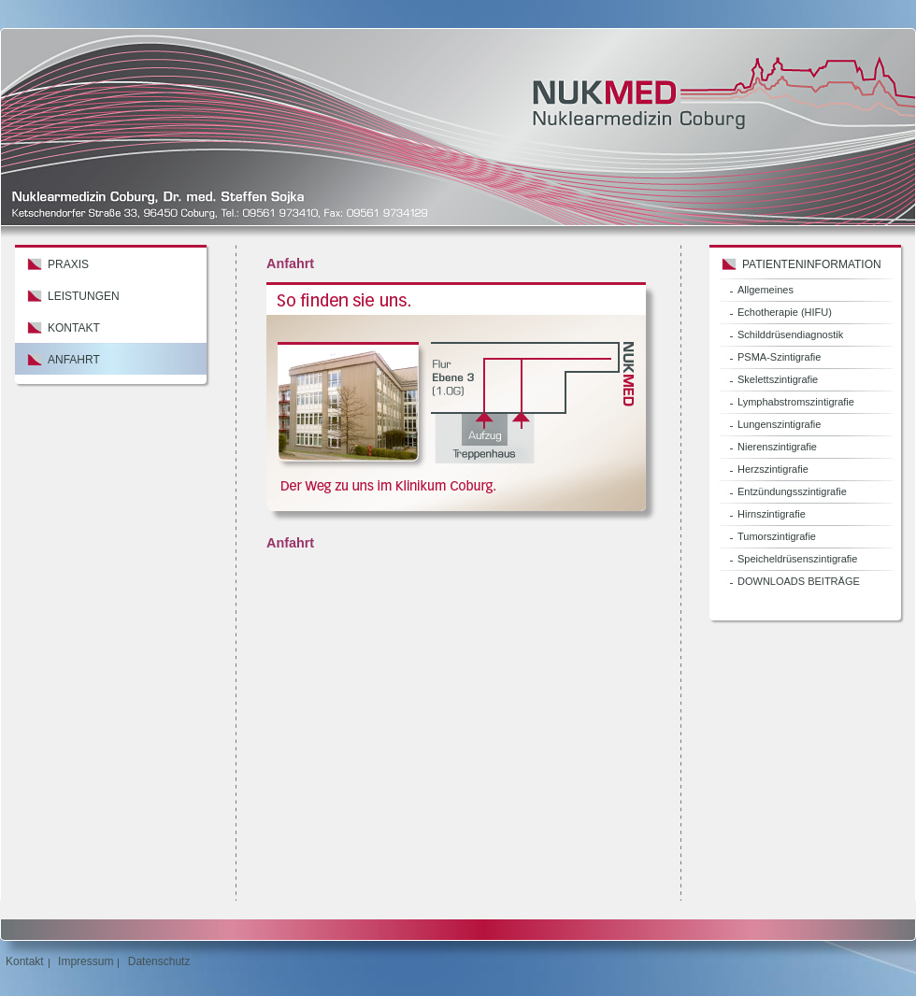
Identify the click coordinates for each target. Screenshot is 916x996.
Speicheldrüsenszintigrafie (797, 558)
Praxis (68, 264)
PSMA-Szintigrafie (779, 357)
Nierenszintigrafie (777, 446)
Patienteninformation (811, 264)
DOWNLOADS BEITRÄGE (798, 581)
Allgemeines (765, 289)
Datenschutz (159, 961)
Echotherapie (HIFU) (784, 312)
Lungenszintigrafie (779, 424)
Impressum (85, 961)
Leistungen (84, 296)
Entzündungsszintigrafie (792, 491)
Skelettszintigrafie (777, 379)
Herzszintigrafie (773, 469)
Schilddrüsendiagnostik (790, 334)
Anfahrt (74, 359)
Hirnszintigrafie (771, 513)
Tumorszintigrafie (776, 536)
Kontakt (74, 327)
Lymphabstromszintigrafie (795, 401)
